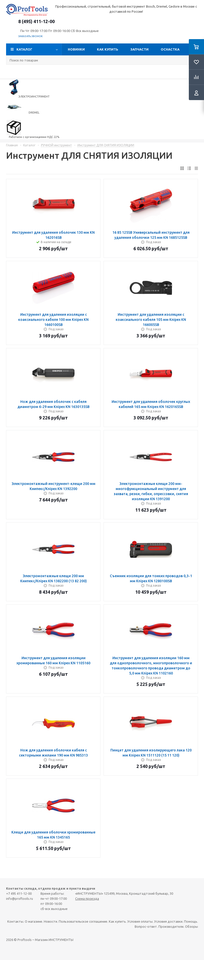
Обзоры (191, 926)
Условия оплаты (140, 921)
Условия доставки (168, 921)
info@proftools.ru (19, 898)
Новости (50, 921)
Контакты (15, 921)
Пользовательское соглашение (83, 921)
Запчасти (139, 49)
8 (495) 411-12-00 (36, 21)
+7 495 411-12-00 (19, 893)
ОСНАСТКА (170, 49)
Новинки (76, 49)
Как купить (107, 49)
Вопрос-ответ (146, 926)
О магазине (33, 921)
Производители (170, 926)
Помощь (190, 921)
